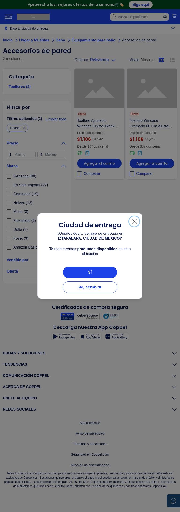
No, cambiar (90, 287)
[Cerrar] (134, 221)
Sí (90, 272)
